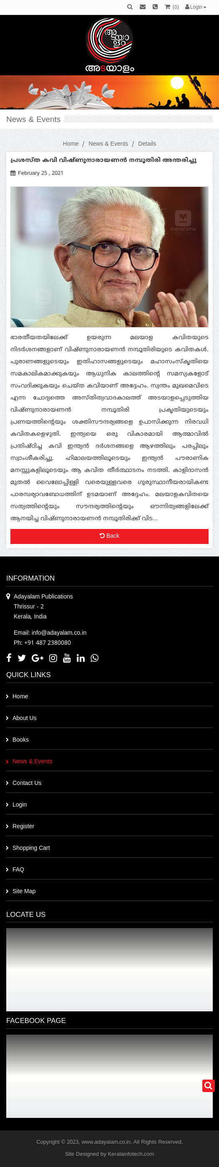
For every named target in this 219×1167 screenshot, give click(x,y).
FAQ (18, 870)
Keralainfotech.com (131, 1154)
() (172, 8)
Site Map (24, 891)
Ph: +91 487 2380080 (42, 643)
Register (23, 826)
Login (20, 805)
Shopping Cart (31, 848)
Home (70, 144)
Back (109, 536)
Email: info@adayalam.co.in (50, 633)
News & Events (108, 144)
